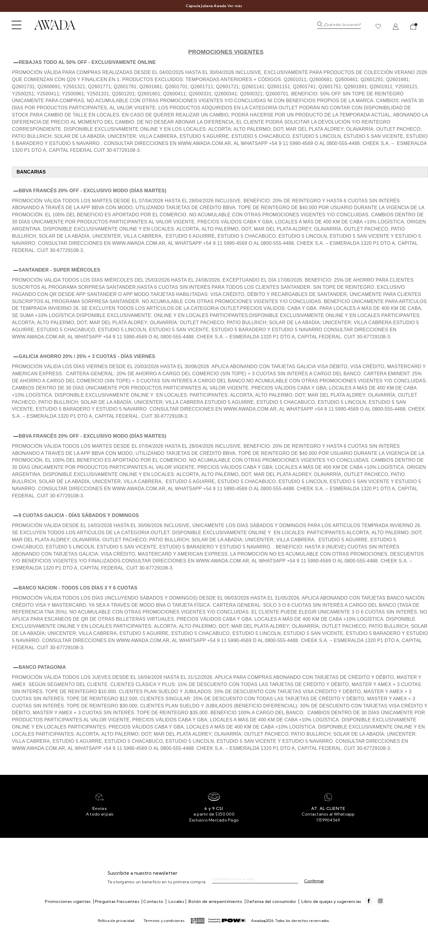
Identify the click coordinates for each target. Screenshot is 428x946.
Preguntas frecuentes (117, 901)
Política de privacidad (116, 920)
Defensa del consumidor (271, 901)
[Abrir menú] (16, 25)
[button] (340, 26)
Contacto (153, 901)
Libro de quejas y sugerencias (331, 901)
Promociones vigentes (68, 901)
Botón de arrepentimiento (215, 901)
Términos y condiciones (164, 920)
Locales (176, 901)
